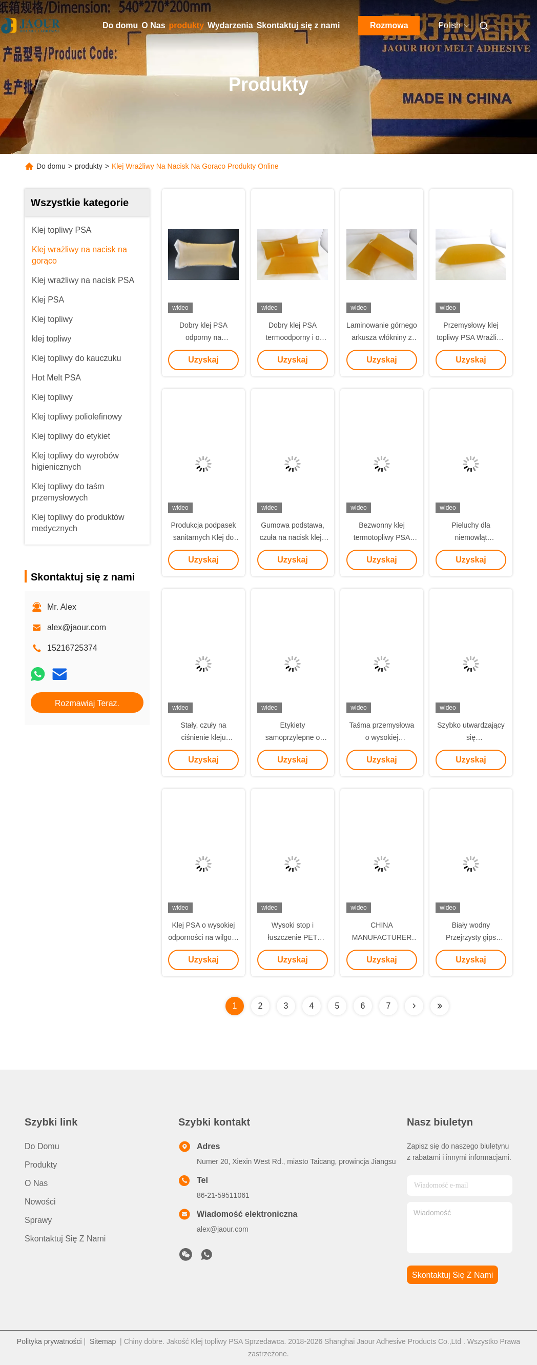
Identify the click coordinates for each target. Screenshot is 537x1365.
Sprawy (38, 1220)
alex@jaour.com (76, 627)
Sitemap (103, 1341)
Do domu (120, 25)
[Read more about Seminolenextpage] (414, 1006)
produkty (186, 25)
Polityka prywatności (49, 1341)
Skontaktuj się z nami (298, 25)
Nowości (40, 1201)
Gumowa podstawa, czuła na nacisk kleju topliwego (292, 537)
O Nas (153, 25)
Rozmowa (389, 25)
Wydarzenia (230, 25)
